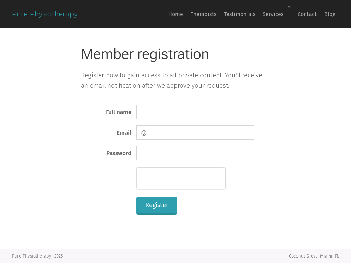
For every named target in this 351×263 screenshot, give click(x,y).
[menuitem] (150, 14)
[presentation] (181, 178)
